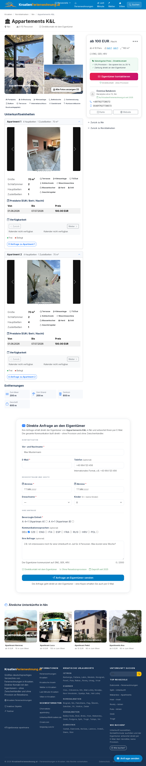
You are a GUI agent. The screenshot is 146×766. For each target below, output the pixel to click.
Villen (122, 5)
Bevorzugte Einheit (32, 517)
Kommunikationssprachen (40, 527)
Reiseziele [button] (62, 3)
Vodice (79, 706)
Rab (88, 693)
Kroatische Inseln (48, 682)
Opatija (81, 693)
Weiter (72, 226)
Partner (9, 711)
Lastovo (92, 729)
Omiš (65, 719)
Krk (81, 690)
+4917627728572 (100, 101)
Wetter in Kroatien (48, 687)
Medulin (91, 677)
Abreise (80, 484)
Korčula (84, 729)
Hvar (89, 716)
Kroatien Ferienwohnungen (18, 700)
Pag (88, 703)
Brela (83, 716)
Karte (101, 112)
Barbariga (67, 677)
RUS (77, 532)
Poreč (65, 680)
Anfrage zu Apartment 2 (22, 377)
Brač (77, 716)
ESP (59, 532)
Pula (72, 680)
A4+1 (109, 48)
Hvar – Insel (115, 699)
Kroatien (8, 14)
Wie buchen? (118, 748)
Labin (83, 677)
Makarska (96, 716)
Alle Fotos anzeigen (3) (66, 89)
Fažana (76, 677)
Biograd (66, 703)
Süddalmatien (71, 712)
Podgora (73, 719)
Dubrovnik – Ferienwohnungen (124, 685)
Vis (99, 719)
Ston (71, 732)
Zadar (86, 706)
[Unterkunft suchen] (123, 674)
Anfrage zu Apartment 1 (21, 244)
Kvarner (68, 686)
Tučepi (93, 719)
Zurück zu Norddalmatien (101, 128)
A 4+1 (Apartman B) (61, 521)
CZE (34, 532)
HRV (86, 532)
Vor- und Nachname (33, 446)
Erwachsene (29, 497)
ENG (43, 532)
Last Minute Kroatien (49, 692)
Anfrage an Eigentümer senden (73, 577)
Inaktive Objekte (13, 706)
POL (94, 532)
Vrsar (98, 680)
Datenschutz (104, 761)
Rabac (78, 680)
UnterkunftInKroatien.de (50, 717)
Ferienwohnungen (83, 5)
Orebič (100, 729)
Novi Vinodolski (70, 693)
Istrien (67, 673)
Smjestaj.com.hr (47, 727)
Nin (33, 14)
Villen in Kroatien (47, 697)
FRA (68, 532)
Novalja (98, 690)
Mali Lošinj (88, 690)
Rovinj (84, 680)
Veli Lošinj (95, 693)
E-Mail (26, 459)
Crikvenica (73, 690)
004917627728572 (101, 105)
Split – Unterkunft (118, 690)
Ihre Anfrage (33, 538)
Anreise (28, 484)
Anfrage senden (128, 758)
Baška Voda (68, 716)
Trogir (86, 719)
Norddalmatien (22, 14)
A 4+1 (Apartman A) (34, 521)
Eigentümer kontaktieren (114, 76)
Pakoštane (80, 703)
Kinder (86, 497)
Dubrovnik (69, 725)
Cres (65, 690)
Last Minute (100, 5)
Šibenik (94, 703)
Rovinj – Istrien (116, 704)
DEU (26, 532)
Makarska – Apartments (121, 695)
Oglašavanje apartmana (17, 727)
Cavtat (66, 729)
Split (80, 719)
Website (125, 112)
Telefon (82, 459)
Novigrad (100, 677)
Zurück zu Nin (96, 122)
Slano (65, 732)
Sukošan (67, 706)
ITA (51, 532)
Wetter (111, 5)
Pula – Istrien (116, 709)
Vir (73, 706)
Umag (91, 680)
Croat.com (44, 722)
